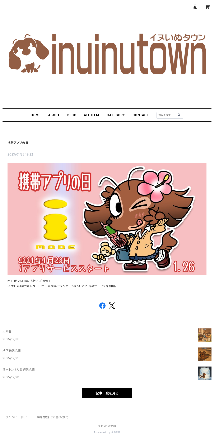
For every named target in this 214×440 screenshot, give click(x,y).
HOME (36, 115)
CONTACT (140, 115)
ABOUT (54, 115)
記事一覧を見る (107, 393)
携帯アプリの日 (18, 142)
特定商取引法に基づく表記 (53, 417)
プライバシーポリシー (18, 417)
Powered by (107, 432)
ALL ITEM (91, 115)
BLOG (71, 115)
